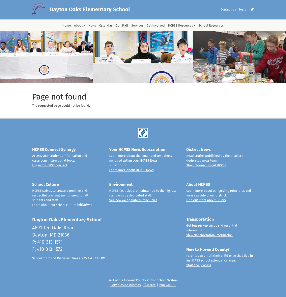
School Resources (211, 25)
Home (66, 25)
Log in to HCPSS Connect (49, 165)
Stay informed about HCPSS (206, 165)
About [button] (78, 25)
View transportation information (209, 235)
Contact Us (228, 9)
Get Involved (156, 25)
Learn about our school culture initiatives (62, 205)
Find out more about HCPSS (206, 200)
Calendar (105, 25)
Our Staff (121, 25)
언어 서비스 (167, 285)
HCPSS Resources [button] (180, 25)
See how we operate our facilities (133, 200)
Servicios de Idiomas (125, 285)
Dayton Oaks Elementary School (90, 9)
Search (243, 9)
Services (137, 25)
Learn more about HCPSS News (131, 170)
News (92, 25)
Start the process (198, 265)
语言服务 (149, 285)
